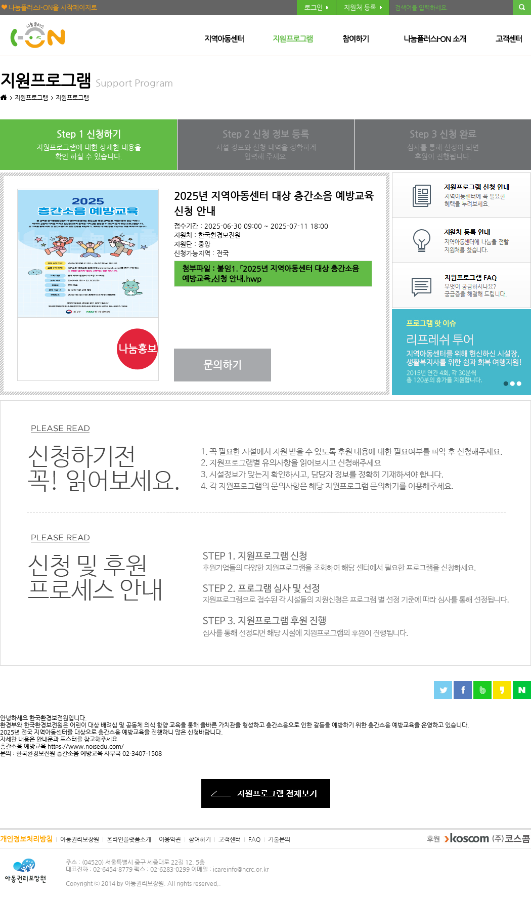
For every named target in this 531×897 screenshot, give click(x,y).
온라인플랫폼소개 (129, 839)
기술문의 (279, 839)
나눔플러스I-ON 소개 (434, 39)
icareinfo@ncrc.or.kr (241, 869)
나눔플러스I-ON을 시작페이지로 (53, 7)
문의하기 (222, 365)
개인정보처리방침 (26, 839)
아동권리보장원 (79, 839)
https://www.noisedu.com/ (86, 746)
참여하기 (355, 39)
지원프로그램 (292, 39)
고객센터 (509, 39)
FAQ (254, 839)
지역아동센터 (224, 39)
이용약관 (170, 839)
